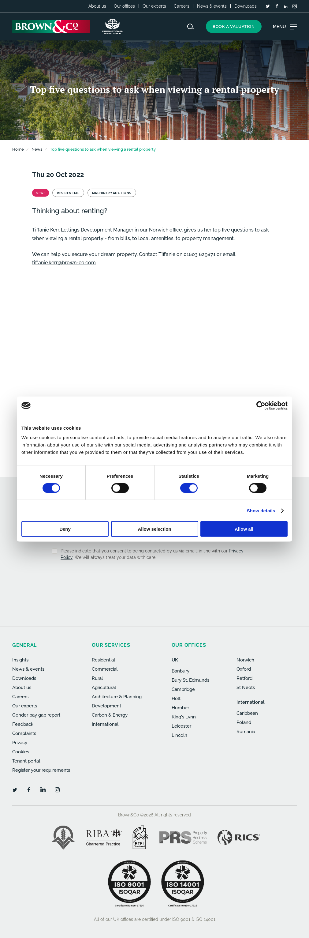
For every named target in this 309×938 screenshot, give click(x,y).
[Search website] (190, 26)
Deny (65, 529)
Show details (261, 510)
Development (106, 706)
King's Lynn (184, 717)
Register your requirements (41, 770)
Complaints (24, 733)
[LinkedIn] (286, 6)
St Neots (245, 687)
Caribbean (247, 713)
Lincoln (179, 735)
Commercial (104, 669)
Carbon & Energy (110, 715)
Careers (181, 6)
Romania (245, 731)
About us (97, 6)
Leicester (181, 726)
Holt (176, 698)
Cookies (20, 752)
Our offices (124, 6)
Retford (244, 678)
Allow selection (154, 529)
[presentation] (141, 580)
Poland (243, 722)
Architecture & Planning (117, 696)
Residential (103, 660)
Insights (20, 660)
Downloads (245, 6)
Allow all (244, 529)
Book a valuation (234, 26)
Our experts (154, 6)
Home (18, 149)
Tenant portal (26, 761)
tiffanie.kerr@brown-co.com (64, 263)
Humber (180, 707)
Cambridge (183, 689)
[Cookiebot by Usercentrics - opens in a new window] (261, 405)
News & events (212, 6)
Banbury (180, 671)
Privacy (19, 742)
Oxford (243, 669)
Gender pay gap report (36, 715)
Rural (97, 678)
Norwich (245, 660)
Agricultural (104, 687)
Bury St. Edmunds (190, 680)
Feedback (22, 724)
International (105, 724)
